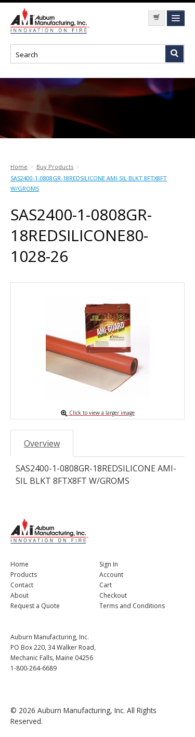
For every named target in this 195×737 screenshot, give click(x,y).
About (19, 595)
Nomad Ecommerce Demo (52, 21)
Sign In (108, 564)
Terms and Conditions (132, 605)
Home (19, 564)
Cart (105, 585)
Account (111, 574)
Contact (21, 585)
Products (23, 574)
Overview (42, 443)
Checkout (113, 595)
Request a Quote (35, 605)
